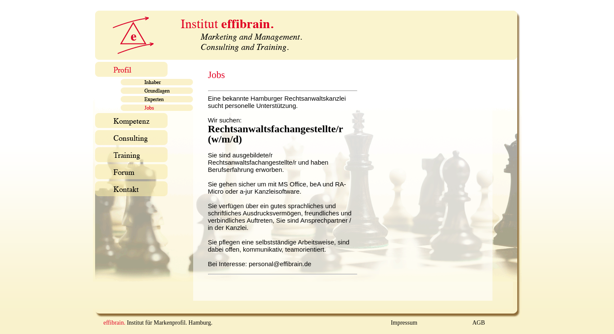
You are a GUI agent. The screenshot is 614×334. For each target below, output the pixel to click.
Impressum (404, 322)
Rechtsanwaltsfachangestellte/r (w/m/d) (275, 134)
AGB (478, 322)
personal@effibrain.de (280, 263)
